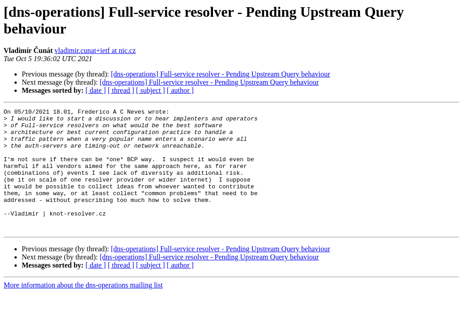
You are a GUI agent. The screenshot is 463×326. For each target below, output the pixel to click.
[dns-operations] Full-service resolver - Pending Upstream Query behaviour (220, 74)
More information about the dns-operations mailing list (83, 309)
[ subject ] (150, 90)
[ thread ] (121, 90)
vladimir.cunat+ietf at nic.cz (95, 50)
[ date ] (95, 90)
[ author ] (180, 90)
